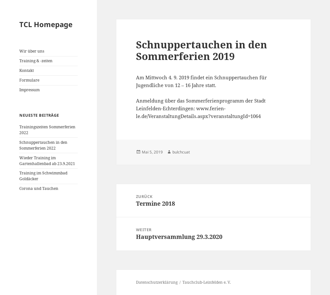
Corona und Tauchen (38, 188)
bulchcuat (181, 152)
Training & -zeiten (36, 61)
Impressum (29, 90)
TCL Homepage (46, 24)
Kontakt (26, 70)
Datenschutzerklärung (157, 282)
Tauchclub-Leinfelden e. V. (206, 282)
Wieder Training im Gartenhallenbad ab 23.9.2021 (47, 160)
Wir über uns (31, 51)
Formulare (29, 80)
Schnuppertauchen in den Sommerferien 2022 (43, 145)
